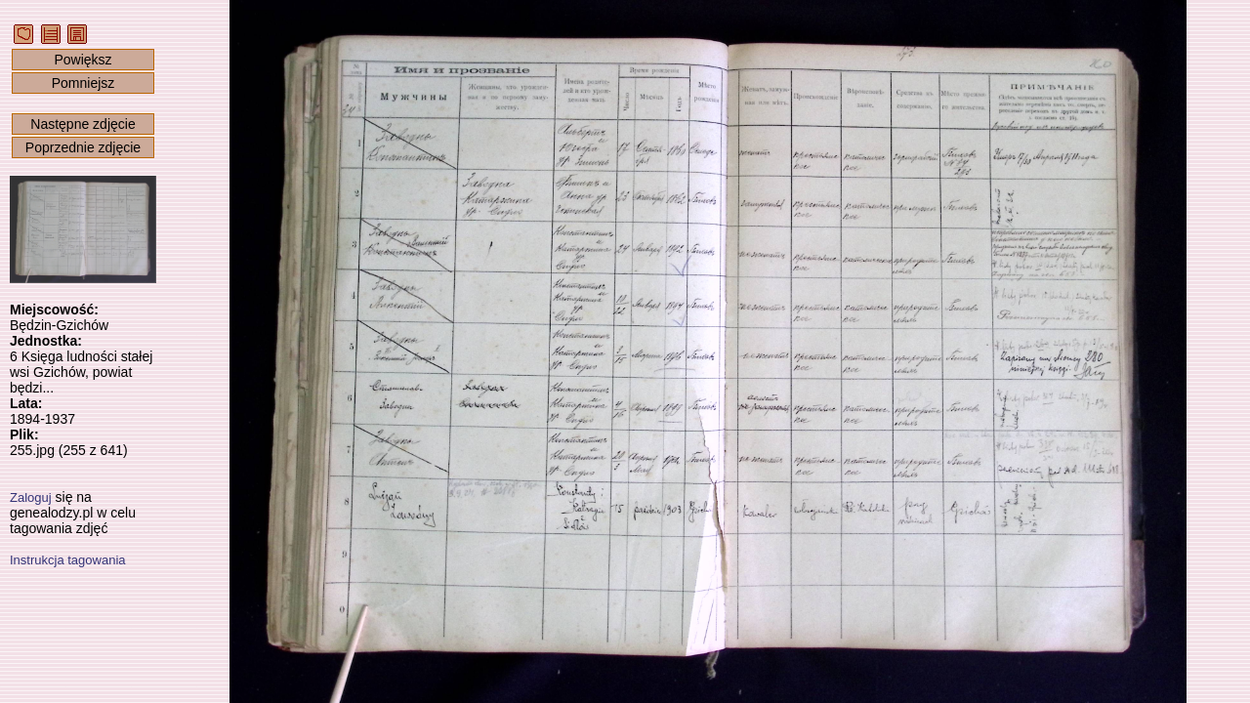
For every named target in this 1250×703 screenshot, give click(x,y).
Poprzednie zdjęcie (83, 147)
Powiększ (82, 59)
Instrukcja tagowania (68, 560)
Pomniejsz (83, 83)
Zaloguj (31, 497)
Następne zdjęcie (82, 124)
